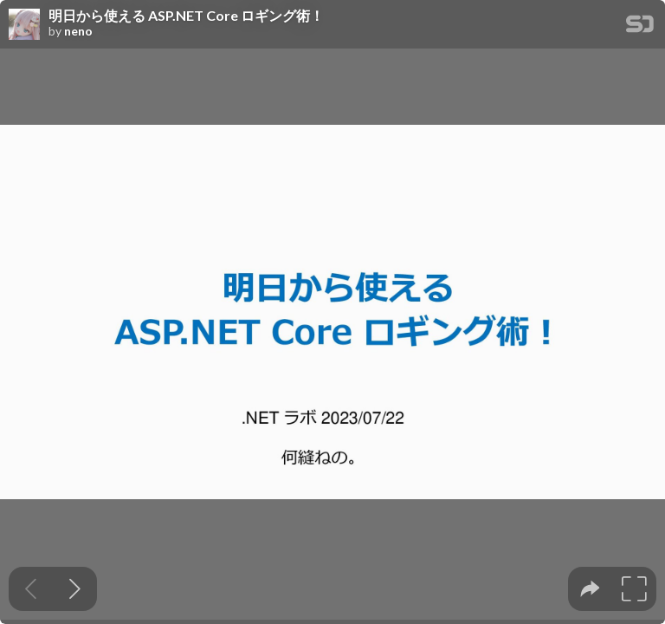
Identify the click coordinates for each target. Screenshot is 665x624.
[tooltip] (590, 588)
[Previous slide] (30, 588)
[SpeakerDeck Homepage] (640, 27)
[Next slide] (74, 588)
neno (78, 31)
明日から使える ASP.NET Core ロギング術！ (186, 16)
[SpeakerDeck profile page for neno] (24, 25)
